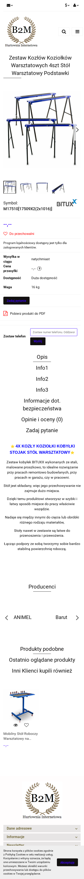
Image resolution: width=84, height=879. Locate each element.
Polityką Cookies (15, 854)
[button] (42, 828)
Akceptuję (67, 862)
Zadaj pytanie (16, 300)
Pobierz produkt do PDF (24, 313)
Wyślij (38, 341)
